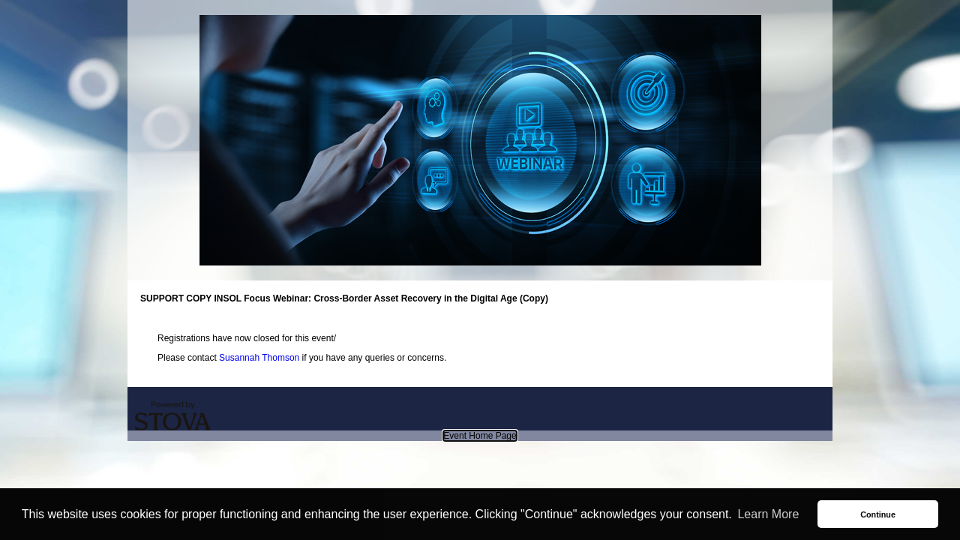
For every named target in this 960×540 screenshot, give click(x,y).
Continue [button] (878, 514)
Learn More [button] (768, 514)
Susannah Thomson (259, 357)
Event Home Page (479, 435)
